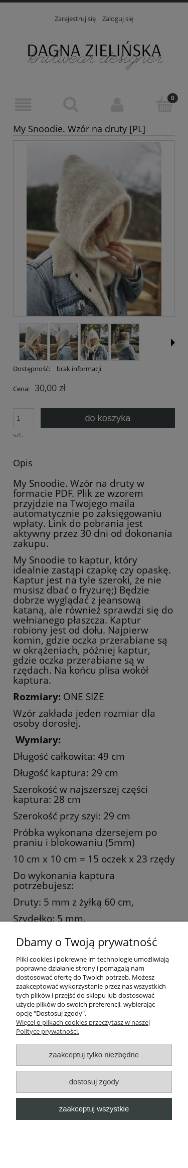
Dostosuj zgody (94, 1081)
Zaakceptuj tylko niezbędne (94, 1054)
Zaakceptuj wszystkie (94, 1108)
